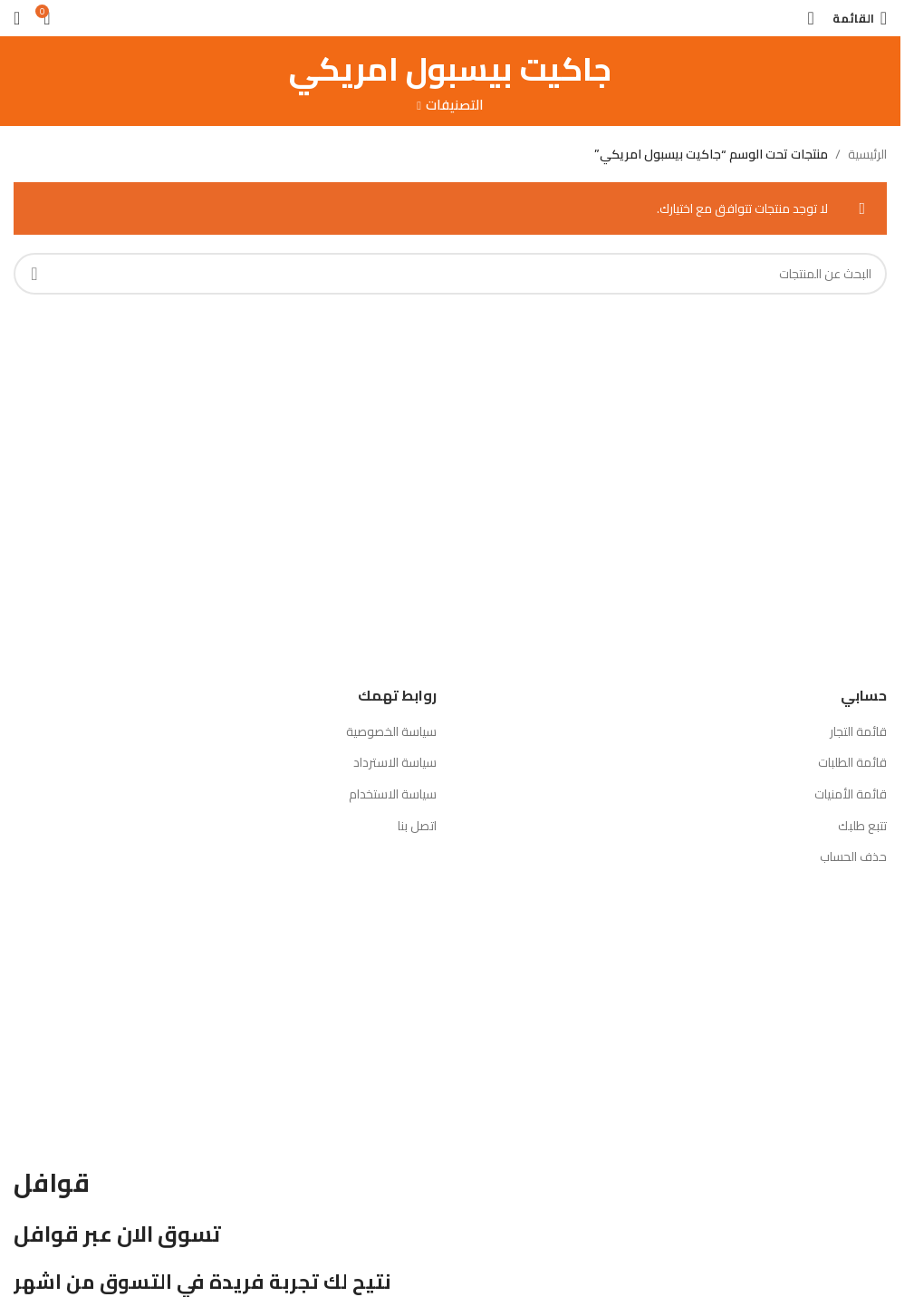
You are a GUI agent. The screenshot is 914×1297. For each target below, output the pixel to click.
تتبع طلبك (862, 825)
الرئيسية (867, 154)
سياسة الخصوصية (391, 731)
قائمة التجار (858, 731)
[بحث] (810, 18)
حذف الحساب (853, 856)
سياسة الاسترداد (395, 762)
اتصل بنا (417, 825)
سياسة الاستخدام (393, 794)
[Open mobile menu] (859, 18)
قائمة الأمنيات (850, 794)
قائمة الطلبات (852, 762)
